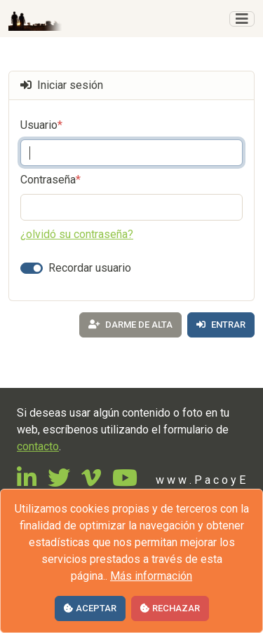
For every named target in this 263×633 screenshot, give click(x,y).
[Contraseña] (131, 207)
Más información (151, 576)
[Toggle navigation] (242, 19)
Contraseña (50, 179)
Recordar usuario (89, 267)
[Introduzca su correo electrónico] (131, 152)
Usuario (41, 125)
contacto (38, 446)
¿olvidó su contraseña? (76, 234)
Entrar (220, 324)
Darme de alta (130, 324)
